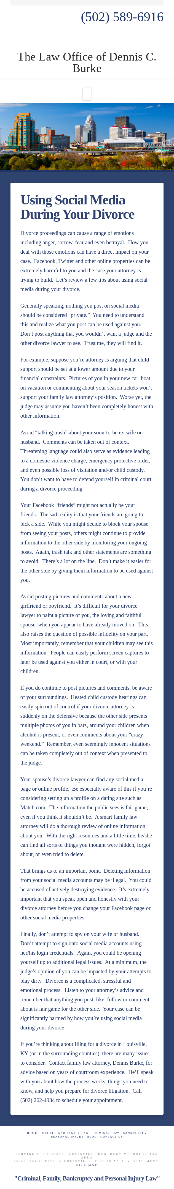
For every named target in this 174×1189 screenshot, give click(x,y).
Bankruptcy (135, 1133)
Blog (92, 1136)
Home (32, 1133)
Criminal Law (105, 1133)
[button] (87, 93)
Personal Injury (67, 1136)
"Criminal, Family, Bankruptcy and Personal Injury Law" (87, 1178)
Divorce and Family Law (65, 1133)
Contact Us (111, 1136)
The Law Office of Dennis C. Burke (87, 62)
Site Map (87, 1164)
